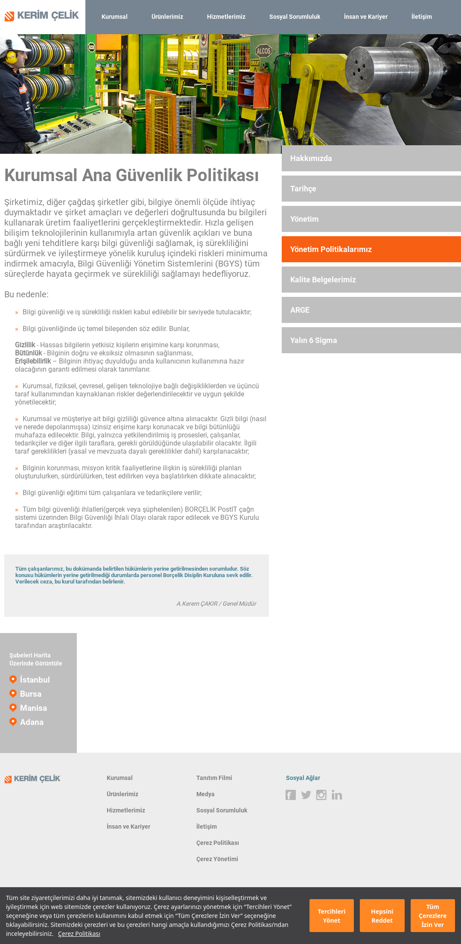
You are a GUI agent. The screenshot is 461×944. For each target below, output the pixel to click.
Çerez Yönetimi (217, 859)
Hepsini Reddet (382, 915)
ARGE (299, 309)
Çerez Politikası (79, 933)
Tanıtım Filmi (214, 777)
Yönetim (304, 218)
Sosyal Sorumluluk (294, 16)
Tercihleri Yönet (331, 915)
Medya (205, 794)
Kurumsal (115, 16)
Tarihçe (303, 188)
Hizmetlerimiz (226, 16)
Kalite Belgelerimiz (323, 279)
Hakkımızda (311, 158)
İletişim (421, 16)
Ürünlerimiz (167, 16)
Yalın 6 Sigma (313, 340)
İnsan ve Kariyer (366, 16)
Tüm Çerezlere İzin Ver (432, 916)
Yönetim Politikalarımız (331, 249)
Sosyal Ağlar (303, 777)
